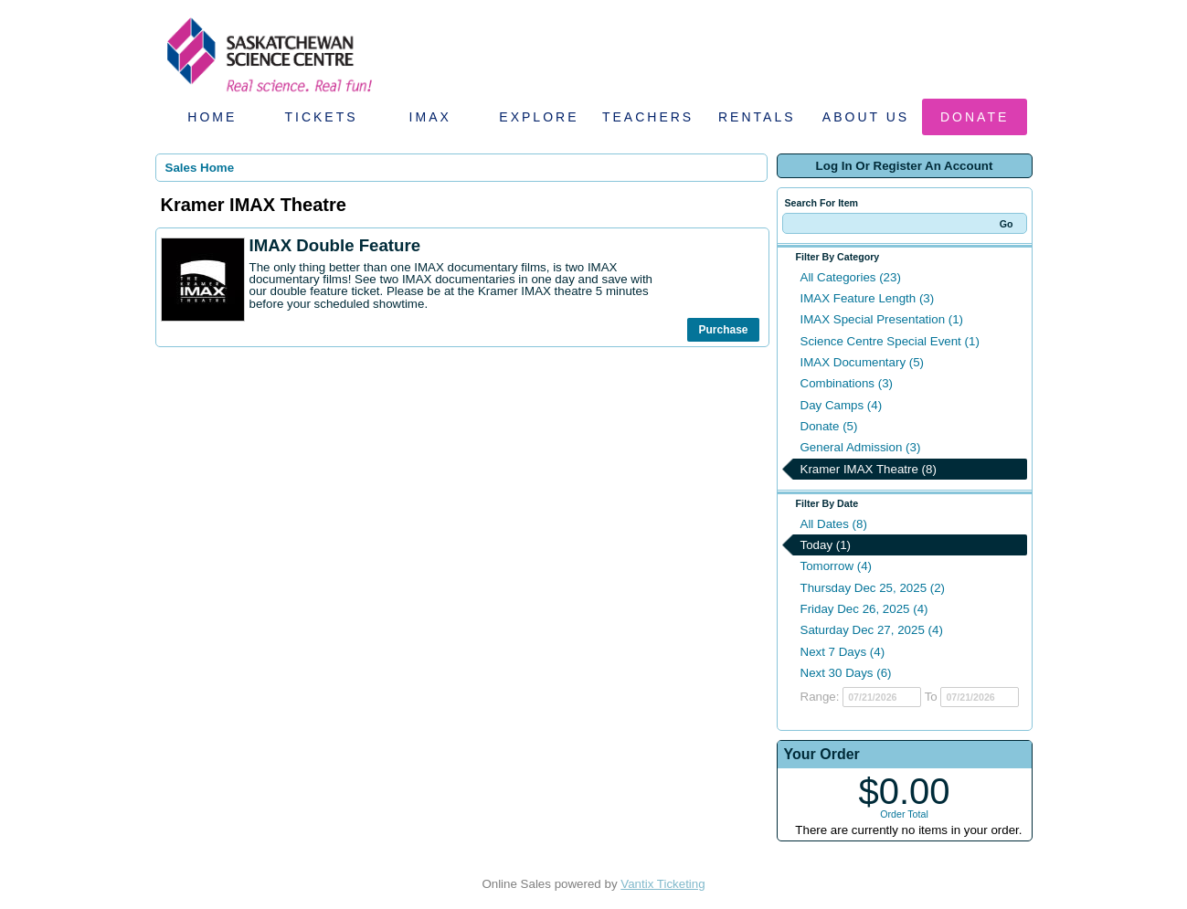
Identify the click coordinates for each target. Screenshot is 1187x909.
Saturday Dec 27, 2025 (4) (871, 630)
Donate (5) (829, 426)
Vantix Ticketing (662, 884)
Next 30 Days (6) (846, 673)
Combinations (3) (846, 383)
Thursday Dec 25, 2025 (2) (873, 588)
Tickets (320, 117)
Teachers (648, 117)
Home (212, 117)
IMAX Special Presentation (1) (882, 319)
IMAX (430, 117)
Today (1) (826, 545)
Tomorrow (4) (836, 566)
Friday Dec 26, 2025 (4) (864, 609)
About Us (865, 117)
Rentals (757, 117)
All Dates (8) (833, 524)
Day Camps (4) (841, 405)
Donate (974, 117)
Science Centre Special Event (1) (890, 341)
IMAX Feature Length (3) (867, 298)
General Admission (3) (860, 447)
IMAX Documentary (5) (862, 362)
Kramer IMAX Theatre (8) (868, 469)
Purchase (722, 329)
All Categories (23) (850, 277)
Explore (538, 117)
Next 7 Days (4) (842, 652)
